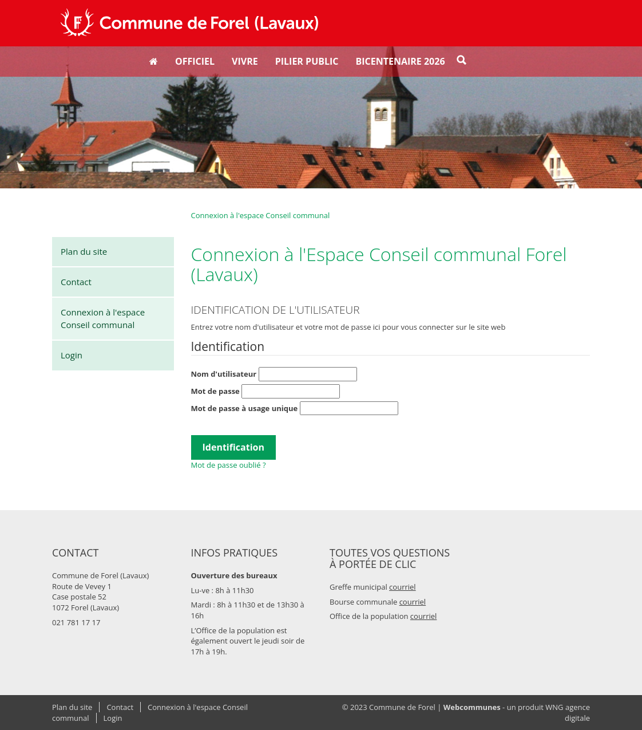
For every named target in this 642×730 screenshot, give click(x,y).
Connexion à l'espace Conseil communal (103, 318)
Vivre (245, 61)
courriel (402, 587)
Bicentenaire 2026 (400, 61)
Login (71, 355)
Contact (76, 281)
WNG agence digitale (567, 712)
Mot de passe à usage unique (294, 408)
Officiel (195, 61)
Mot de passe (265, 391)
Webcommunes (472, 707)
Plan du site (84, 251)
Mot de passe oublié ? (228, 465)
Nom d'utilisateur (274, 374)
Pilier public (307, 61)
